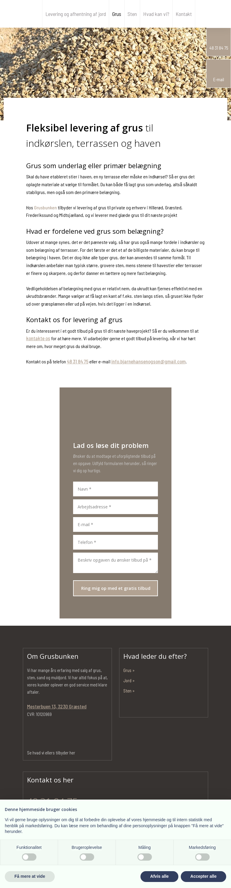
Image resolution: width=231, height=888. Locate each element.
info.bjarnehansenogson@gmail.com (148, 361)
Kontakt (184, 14)
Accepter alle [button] (203, 876)
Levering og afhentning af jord (75, 14)
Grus (116, 14)
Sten (132, 14)
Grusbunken (45, 207)
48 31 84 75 (77, 361)
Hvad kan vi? (156, 14)
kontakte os (38, 338)
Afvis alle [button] (159, 876)
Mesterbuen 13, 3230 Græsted (57, 706)
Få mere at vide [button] (29, 876)
